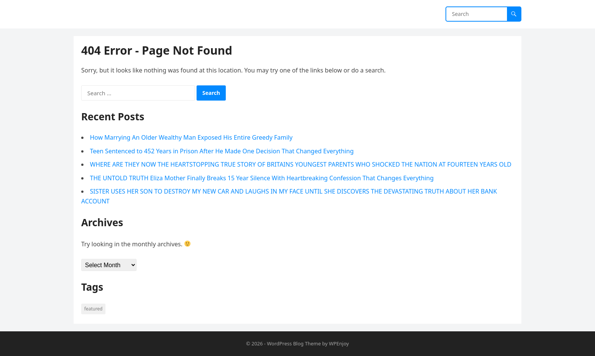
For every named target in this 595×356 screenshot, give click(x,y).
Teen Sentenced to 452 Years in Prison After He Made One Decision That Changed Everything (222, 151)
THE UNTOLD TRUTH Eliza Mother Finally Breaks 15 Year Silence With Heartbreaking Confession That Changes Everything (262, 178)
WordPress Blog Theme (294, 343)
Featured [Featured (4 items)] (93, 309)
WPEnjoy (339, 343)
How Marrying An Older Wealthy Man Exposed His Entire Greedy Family (191, 137)
